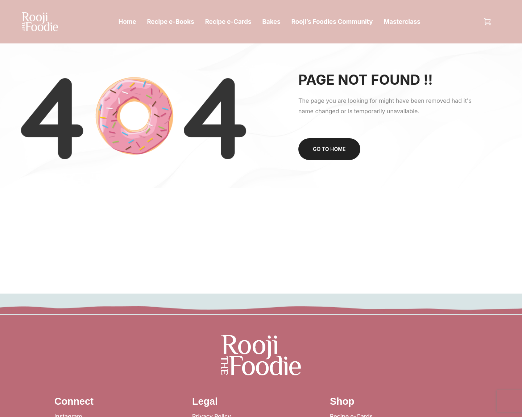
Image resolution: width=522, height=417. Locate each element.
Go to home (329, 149)
